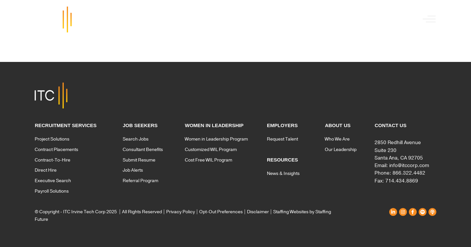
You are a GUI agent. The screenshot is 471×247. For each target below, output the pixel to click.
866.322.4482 (408, 173)
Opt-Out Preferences (221, 212)
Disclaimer (258, 212)
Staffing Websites (290, 212)
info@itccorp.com (409, 165)
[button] (427, 19)
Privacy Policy (180, 212)
